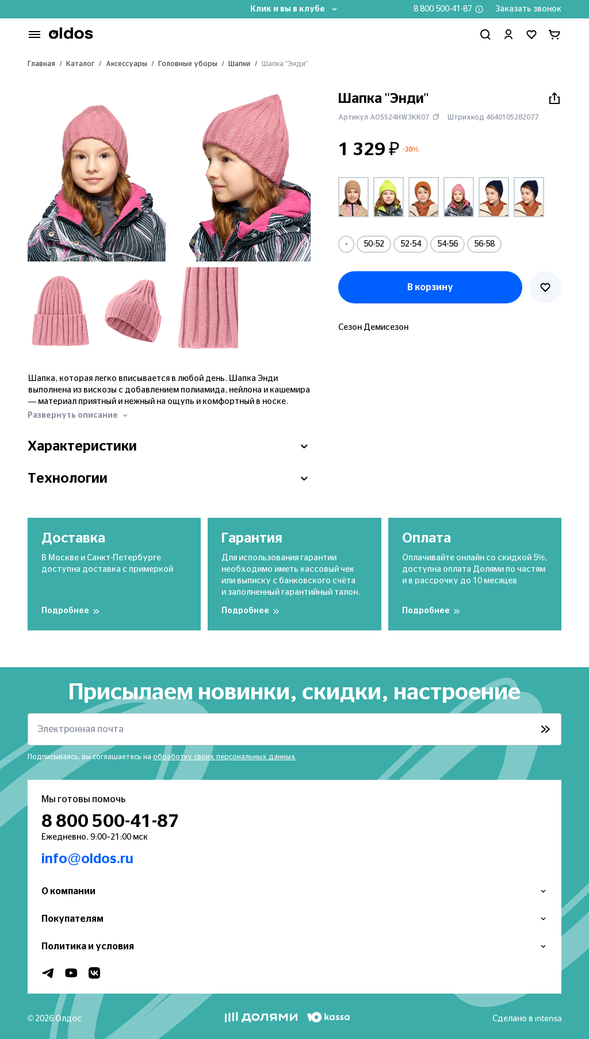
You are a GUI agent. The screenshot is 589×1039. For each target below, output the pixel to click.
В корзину (430, 287)
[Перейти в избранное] (531, 34)
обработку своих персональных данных (224, 756)
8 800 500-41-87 (443, 9)
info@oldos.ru (87, 859)
